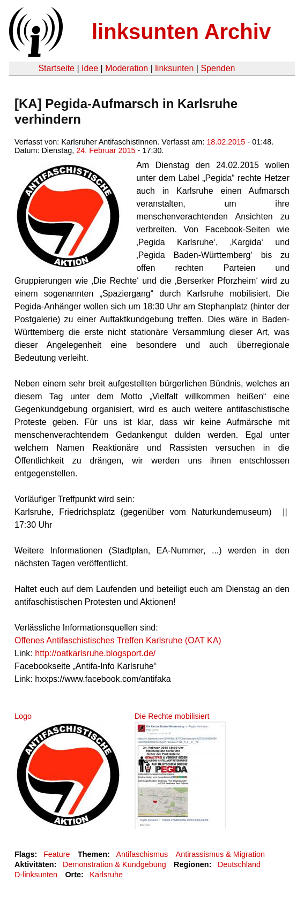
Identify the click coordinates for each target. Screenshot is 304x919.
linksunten (174, 68)
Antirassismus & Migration (220, 854)
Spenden (218, 68)
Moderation (126, 68)
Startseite (56, 68)
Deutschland (239, 864)
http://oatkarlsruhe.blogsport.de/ (95, 653)
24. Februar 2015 (105, 150)
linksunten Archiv (181, 31)
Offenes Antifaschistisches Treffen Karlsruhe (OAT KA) (117, 640)
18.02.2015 (225, 142)
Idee (89, 68)
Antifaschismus (142, 854)
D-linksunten (35, 874)
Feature (56, 854)
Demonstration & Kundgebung (114, 864)
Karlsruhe (106, 874)
